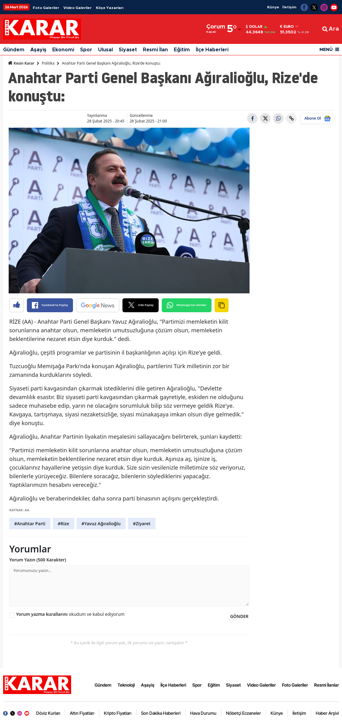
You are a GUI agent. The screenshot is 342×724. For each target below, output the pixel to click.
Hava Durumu (203, 713)
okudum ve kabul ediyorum (70, 614)
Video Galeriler (77, 8)
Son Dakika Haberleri (161, 713)
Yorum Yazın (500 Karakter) (37, 560)
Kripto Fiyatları (117, 713)
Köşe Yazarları (109, 8)
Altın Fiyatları (82, 713)
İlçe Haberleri (212, 49)
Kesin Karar (21, 63)
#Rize (63, 523)
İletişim (289, 7)
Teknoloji (126, 685)
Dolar (254, 26)
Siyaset (128, 49)
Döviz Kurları (48, 713)
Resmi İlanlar (326, 685)
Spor (86, 49)
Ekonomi (63, 49)
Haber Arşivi (327, 713)
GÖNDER (239, 616)
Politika (48, 63)
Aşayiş (38, 49)
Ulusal (105, 49)
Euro (287, 26)
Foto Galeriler (46, 8)
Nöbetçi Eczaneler (243, 713)
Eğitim (182, 49)
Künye (273, 7)
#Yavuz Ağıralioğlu (101, 523)
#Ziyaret (142, 523)
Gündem (13, 49)
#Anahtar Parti (29, 523)
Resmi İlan (155, 49)
